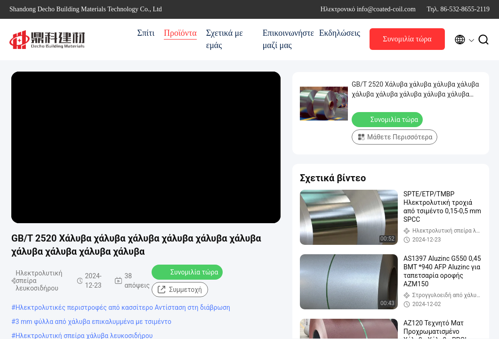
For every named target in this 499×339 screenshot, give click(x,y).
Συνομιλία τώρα (407, 38)
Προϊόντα (180, 33)
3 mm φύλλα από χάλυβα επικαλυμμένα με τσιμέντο (93, 321)
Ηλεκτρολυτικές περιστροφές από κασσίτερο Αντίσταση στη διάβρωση (123, 307)
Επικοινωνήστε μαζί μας (286, 39)
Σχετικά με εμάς (224, 39)
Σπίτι (145, 33)
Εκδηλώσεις (339, 33)
